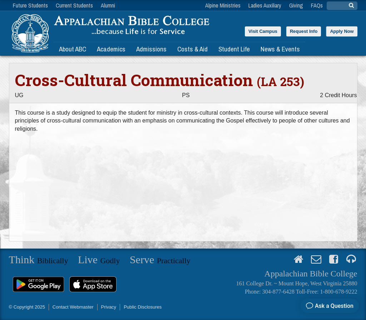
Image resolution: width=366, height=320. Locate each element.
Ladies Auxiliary (264, 5)
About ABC (72, 49)
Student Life (234, 49)
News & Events (280, 49)
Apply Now (341, 31)
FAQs (317, 5)
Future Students (30, 5)
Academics (111, 49)
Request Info (304, 31)
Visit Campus (262, 31)
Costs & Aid (192, 49)
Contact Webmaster (73, 307)
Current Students (74, 5)
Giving (296, 5)
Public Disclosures (143, 307)
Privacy (109, 307)
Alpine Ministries (223, 5)
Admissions (151, 49)
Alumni (108, 5)
